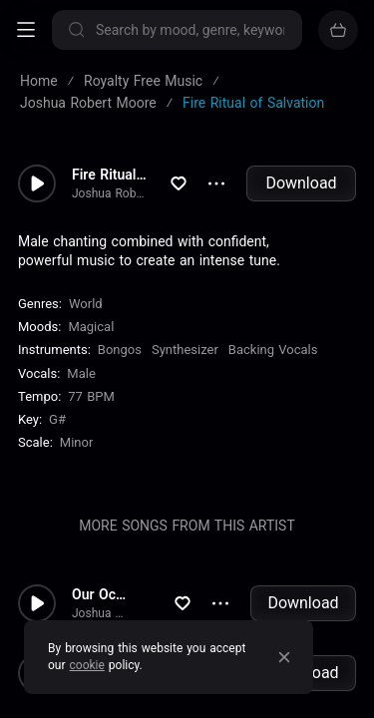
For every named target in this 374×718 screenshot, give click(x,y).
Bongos (120, 349)
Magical (91, 326)
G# (57, 419)
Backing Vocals (273, 349)
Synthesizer (185, 349)
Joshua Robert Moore (110, 193)
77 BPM (91, 396)
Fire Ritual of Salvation (110, 174)
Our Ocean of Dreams (100, 594)
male (81, 373)
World (86, 303)
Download (300, 183)
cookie (87, 665)
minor (77, 442)
